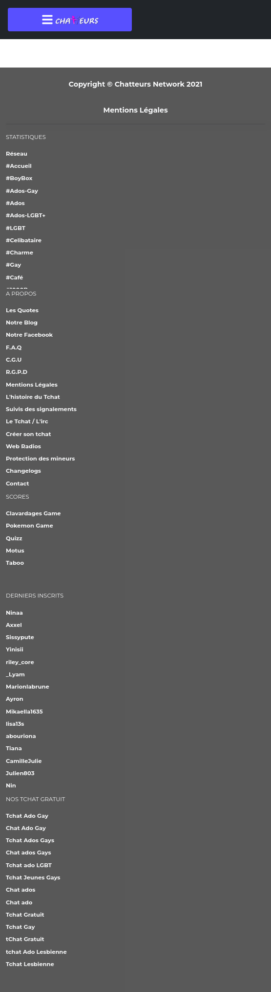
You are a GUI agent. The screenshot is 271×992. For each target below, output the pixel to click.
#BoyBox (19, 178)
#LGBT (15, 228)
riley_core (20, 662)
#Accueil (19, 165)
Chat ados (20, 889)
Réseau (16, 153)
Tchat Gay (20, 926)
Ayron (14, 698)
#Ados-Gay (22, 190)
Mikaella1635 (24, 711)
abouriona (21, 736)
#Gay (13, 264)
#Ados (15, 203)
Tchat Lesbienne (30, 964)
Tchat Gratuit (25, 914)
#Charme (19, 252)
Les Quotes (22, 310)
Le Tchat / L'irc (27, 421)
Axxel (14, 625)
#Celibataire (24, 240)
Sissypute (20, 637)
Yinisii (14, 649)
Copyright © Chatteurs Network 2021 (136, 84)
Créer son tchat (28, 434)
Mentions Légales (135, 110)
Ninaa (14, 612)
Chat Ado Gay (26, 828)
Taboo (15, 562)
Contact (17, 483)
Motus (15, 550)
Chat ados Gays (28, 852)
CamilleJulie (24, 761)
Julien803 (20, 773)
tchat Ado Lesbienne (36, 951)
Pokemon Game (29, 525)
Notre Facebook (29, 334)
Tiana (14, 748)
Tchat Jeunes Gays (33, 877)
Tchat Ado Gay (27, 815)
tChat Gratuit (25, 939)
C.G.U (13, 359)
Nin (11, 785)
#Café (14, 277)
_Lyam (15, 674)
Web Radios (23, 446)
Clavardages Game (33, 513)
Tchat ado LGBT (29, 865)
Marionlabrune (27, 686)
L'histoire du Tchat (33, 396)
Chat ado (19, 902)
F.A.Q (13, 347)
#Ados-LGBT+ (25, 215)
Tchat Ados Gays (30, 840)
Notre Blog (22, 322)
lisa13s (15, 723)
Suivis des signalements (41, 409)
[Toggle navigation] (70, 19)
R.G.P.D (16, 372)
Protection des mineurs (40, 458)
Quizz (14, 538)
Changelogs (23, 470)
